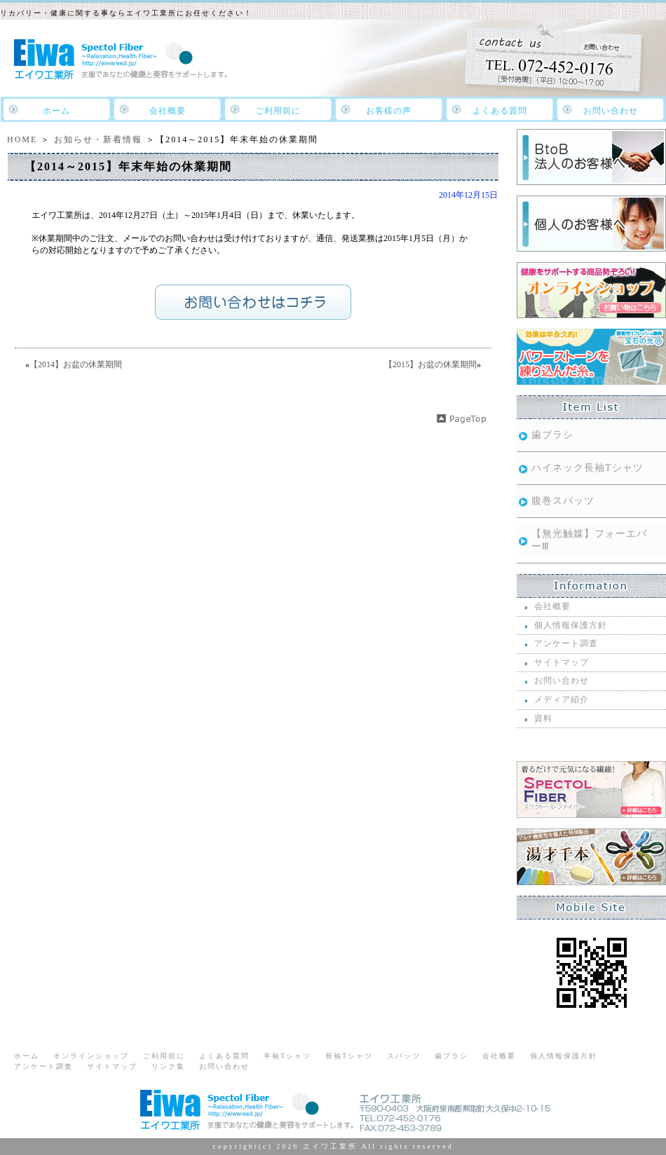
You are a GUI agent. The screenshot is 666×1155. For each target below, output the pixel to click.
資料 (543, 718)
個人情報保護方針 (570, 625)
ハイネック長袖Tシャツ (587, 468)
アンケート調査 (566, 643)
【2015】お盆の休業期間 (430, 364)
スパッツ (404, 1056)
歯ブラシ (552, 435)
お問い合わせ (610, 111)
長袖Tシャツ (349, 1056)
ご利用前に (278, 111)
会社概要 (167, 111)
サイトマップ (561, 662)
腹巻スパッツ (562, 501)
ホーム (56, 111)
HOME (22, 139)
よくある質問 (500, 111)
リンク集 (168, 1066)
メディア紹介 (561, 699)
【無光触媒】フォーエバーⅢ (589, 540)
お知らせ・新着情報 (98, 139)
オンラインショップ (91, 1056)
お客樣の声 (389, 111)
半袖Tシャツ (287, 1056)
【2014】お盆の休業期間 (75, 364)
